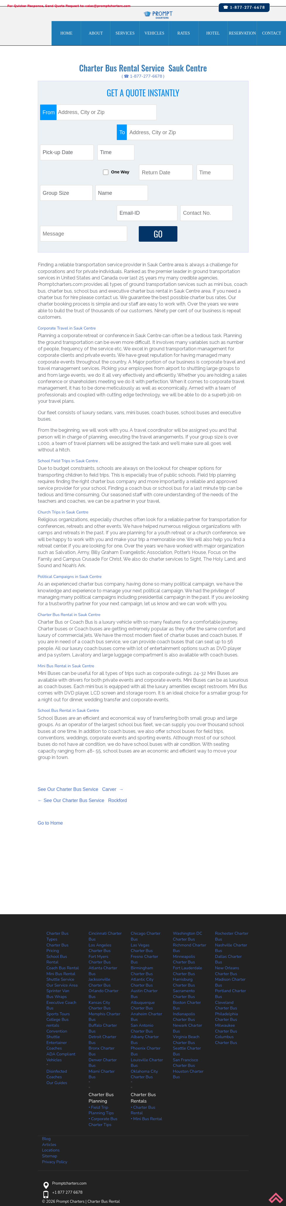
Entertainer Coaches (57, 989)
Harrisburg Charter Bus (184, 926)
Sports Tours (58, 957)
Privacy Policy (54, 1105)
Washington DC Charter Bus (187, 880)
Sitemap (49, 1099)
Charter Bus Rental (104, 1145)
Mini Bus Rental (61, 917)
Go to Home (50, 766)
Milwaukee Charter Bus (226, 972)
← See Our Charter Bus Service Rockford (82, 743)
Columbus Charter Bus (226, 983)
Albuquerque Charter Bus (143, 948)
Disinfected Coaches (57, 1017)
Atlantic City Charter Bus (142, 926)
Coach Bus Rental (63, 911)
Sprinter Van (58, 934)
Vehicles (155, 33)
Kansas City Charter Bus (100, 948)
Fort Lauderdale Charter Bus (187, 914)
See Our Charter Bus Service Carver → (81, 732)
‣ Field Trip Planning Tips (101, 1054)
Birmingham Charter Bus (142, 914)
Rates (183, 33)
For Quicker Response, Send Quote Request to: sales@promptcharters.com (69, 6)
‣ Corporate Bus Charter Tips (103, 1065)
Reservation (242, 33)
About (96, 33)
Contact (271, 33)
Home (66, 33)
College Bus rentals (58, 966)
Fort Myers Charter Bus (100, 903)
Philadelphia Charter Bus (226, 960)
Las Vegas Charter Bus (142, 891)
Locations (51, 1093)
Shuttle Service (60, 923)
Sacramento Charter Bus (184, 937)
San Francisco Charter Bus (185, 1006)
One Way (143, 134)
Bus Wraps (57, 940)
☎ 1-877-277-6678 (244, 7)
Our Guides (57, 1026)
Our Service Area (62, 929)
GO (156, 176)
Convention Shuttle (57, 977)
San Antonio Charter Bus (142, 972)
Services (125, 33)
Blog (46, 1082)
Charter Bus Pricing (57, 891)
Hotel (213, 33)
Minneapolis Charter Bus (184, 903)
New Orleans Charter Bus (227, 914)
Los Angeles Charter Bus (100, 891)
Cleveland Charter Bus (226, 948)
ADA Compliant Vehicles (61, 1000)
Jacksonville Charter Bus (100, 926)
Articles (49, 1088)
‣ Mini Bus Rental (146, 1062)
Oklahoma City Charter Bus (144, 1017)
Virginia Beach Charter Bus (186, 983)
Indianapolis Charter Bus (184, 960)
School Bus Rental (57, 903)
